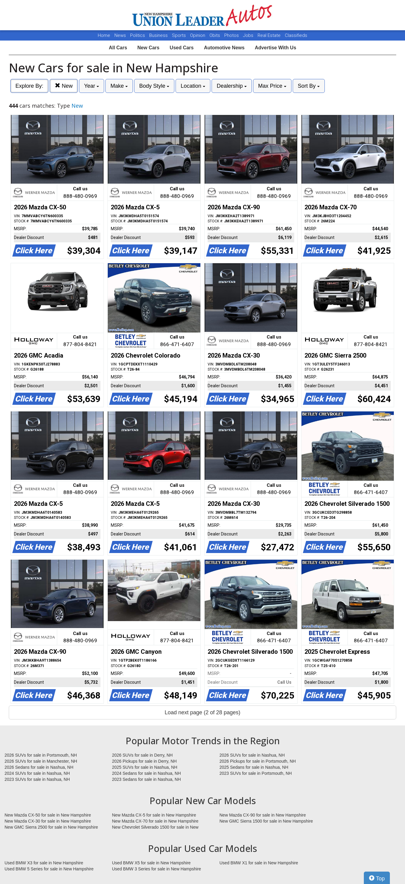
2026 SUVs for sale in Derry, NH (142, 755)
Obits (215, 35)
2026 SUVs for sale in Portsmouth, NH (41, 755)
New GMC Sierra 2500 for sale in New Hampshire (51, 827)
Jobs (249, 35)
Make (119, 86)
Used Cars (182, 47)
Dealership (232, 86)
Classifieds (296, 35)
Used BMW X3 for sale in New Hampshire (44, 862)
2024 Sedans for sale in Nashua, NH (146, 773)
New (64, 86)
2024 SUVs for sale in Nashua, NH (37, 773)
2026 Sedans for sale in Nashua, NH (39, 767)
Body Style (154, 86)
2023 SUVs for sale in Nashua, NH (37, 779)
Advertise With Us (275, 47)
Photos (232, 35)
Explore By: (29, 86)
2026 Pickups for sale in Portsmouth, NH (257, 761)
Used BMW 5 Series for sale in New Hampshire (49, 868)
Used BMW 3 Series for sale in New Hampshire (156, 868)
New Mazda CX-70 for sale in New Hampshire (155, 821)
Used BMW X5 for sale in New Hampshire (151, 862)
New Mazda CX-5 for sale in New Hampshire (154, 815)
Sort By (309, 86)
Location (193, 86)
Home (104, 35)
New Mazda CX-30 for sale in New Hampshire (48, 821)
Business (159, 35)
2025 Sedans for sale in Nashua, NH (253, 767)
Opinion (198, 35)
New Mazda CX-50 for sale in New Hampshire (48, 815)
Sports (179, 35)
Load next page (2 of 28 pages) (202, 712)
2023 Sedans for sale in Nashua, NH (146, 779)
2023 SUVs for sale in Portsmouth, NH (255, 773)
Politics (137, 35)
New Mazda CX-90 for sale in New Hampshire (262, 815)
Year (91, 86)
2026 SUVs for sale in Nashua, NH (252, 755)
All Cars (118, 47)
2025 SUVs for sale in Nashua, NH (144, 767)
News (120, 35)
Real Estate (270, 35)
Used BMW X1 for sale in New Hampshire (258, 862)
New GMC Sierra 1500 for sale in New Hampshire (266, 821)
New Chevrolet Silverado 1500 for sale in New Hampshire (155, 827)
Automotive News (224, 47)
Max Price (272, 86)
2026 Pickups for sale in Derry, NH (144, 761)
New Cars (148, 47)
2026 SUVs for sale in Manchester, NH (41, 761)
